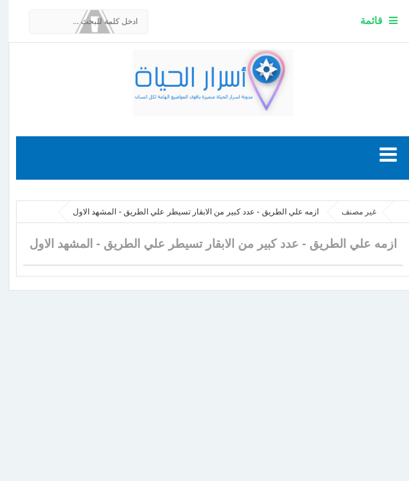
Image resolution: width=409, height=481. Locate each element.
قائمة (363, 20)
